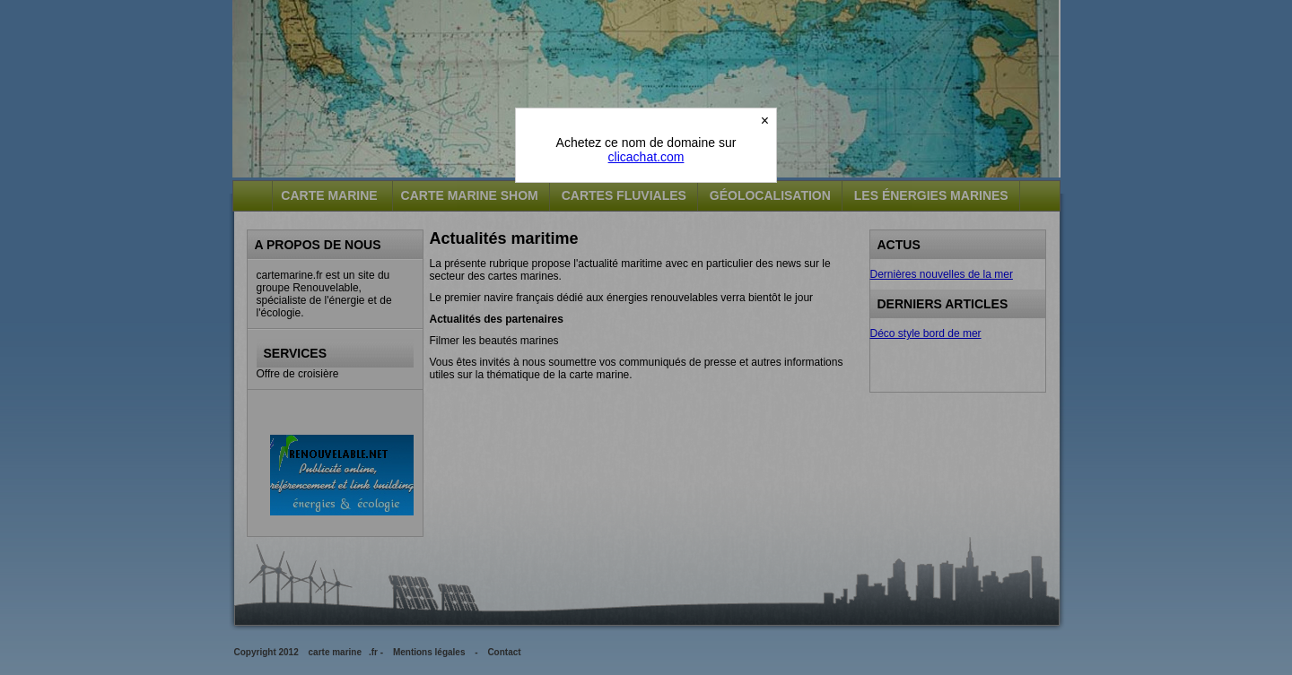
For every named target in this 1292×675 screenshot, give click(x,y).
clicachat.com (646, 157)
